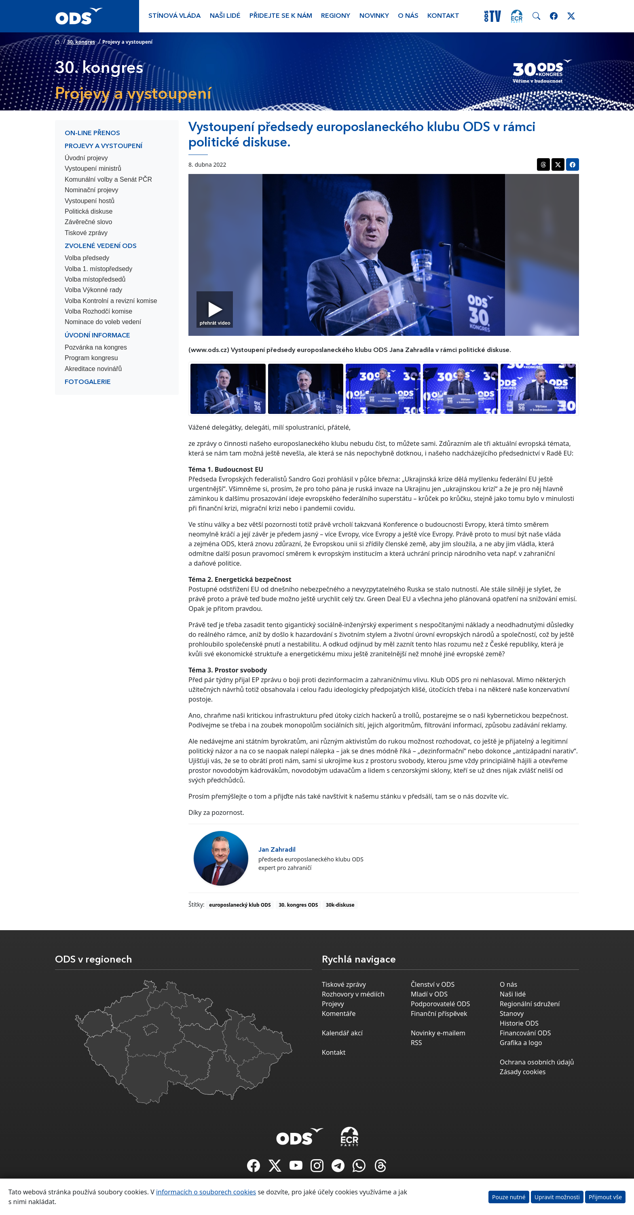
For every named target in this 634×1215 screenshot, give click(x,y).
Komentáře (339, 1013)
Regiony (335, 16)
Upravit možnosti (557, 1197)
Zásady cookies (522, 1071)
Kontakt (443, 16)
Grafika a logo (521, 1042)
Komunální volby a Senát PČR (108, 179)
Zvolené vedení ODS (101, 246)
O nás (408, 16)
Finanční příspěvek (439, 1013)
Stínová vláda (174, 16)
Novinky (374, 16)
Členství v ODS (432, 984)
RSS (416, 1042)
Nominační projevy (91, 190)
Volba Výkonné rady (93, 289)
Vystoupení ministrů (93, 168)
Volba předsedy (87, 257)
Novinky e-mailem (438, 1032)
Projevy (333, 1003)
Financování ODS (525, 1032)
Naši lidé (225, 16)
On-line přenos (92, 133)
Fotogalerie (88, 382)
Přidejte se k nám (280, 16)
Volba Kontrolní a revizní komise (111, 300)
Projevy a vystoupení (103, 146)
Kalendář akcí (342, 1032)
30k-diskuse (340, 904)
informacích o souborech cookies (206, 1191)
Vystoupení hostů (89, 200)
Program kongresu (91, 357)
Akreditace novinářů (93, 368)
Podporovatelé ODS (440, 1003)
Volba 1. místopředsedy (98, 268)
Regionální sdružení (530, 1003)
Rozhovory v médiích (353, 994)
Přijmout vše (605, 1197)
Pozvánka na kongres (96, 347)
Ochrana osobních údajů (537, 1062)
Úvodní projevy (86, 158)
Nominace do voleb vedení (103, 321)
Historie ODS (519, 1023)
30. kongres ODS (298, 904)
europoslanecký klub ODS (240, 904)
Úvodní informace (97, 336)
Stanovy (512, 1013)
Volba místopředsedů (95, 279)
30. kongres (81, 41)
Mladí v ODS (429, 994)
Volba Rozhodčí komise (98, 311)
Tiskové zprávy (86, 232)
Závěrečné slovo (88, 221)
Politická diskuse (88, 211)
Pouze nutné (509, 1197)
